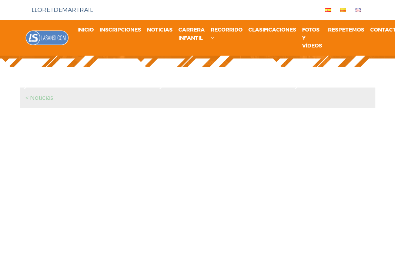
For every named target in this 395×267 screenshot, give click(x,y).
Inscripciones (120, 29)
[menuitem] (326, 10)
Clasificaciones (272, 29)
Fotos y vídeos (312, 37)
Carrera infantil (191, 34)
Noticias (160, 29)
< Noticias (39, 97)
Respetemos (346, 29)
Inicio (85, 29)
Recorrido (226, 33)
